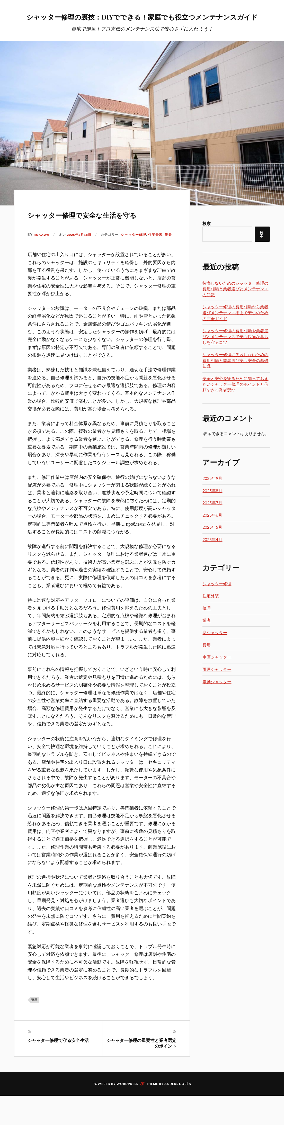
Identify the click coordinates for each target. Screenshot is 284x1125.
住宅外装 (159, 264)
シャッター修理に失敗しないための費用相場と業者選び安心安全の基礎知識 (235, 375)
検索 (206, 238)
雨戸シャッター (216, 683)
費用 (34, 1029)
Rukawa (42, 264)
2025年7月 (212, 517)
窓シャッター (214, 647)
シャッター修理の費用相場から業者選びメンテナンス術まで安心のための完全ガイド (235, 327)
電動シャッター (216, 696)
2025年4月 (212, 554)
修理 (206, 622)
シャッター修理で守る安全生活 (58, 1069)
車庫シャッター (216, 671)
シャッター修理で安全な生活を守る (102, 235)
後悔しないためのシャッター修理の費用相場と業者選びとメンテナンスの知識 (235, 303)
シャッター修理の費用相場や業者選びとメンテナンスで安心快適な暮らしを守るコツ (235, 351)
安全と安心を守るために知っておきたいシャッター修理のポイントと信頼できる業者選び (235, 399)
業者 (171, 264)
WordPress (127, 1113)
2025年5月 (212, 541)
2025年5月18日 (81, 264)
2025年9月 (212, 492)
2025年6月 (212, 529)
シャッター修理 (137, 264)
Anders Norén (177, 1113)
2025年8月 (212, 505)
